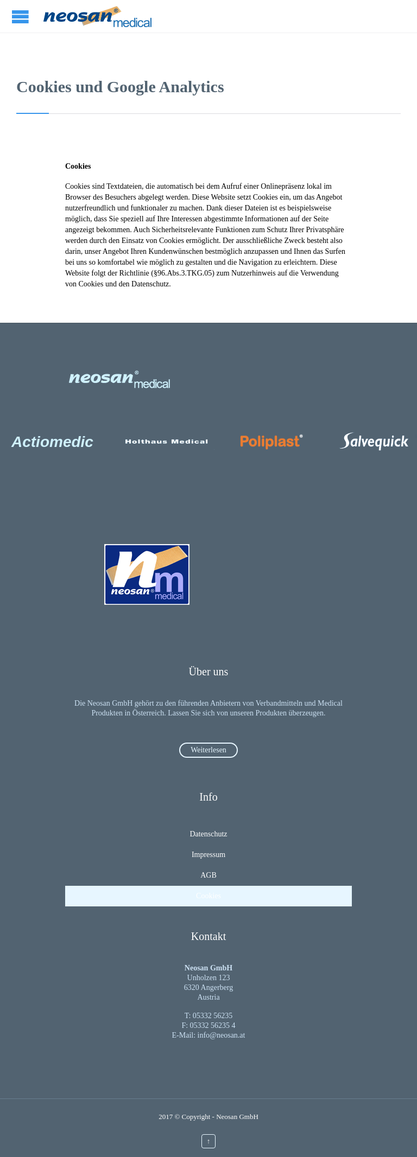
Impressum (208, 855)
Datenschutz (208, 834)
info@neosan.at (221, 1035)
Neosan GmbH (237, 1117)
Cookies (208, 896)
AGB (208, 875)
